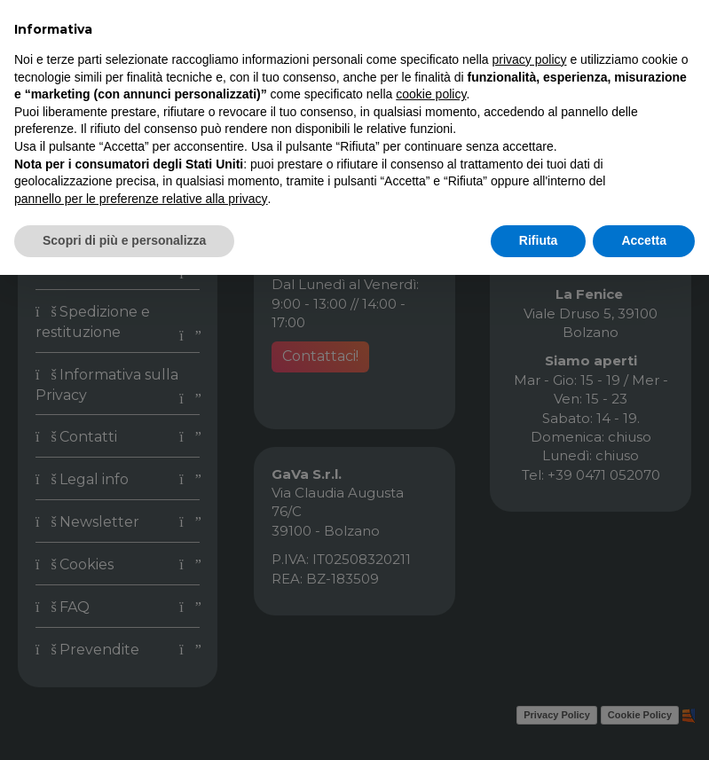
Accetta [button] (643, 240)
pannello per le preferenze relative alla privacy (141, 199)
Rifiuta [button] (538, 240)
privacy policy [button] (529, 59)
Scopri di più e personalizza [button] (124, 240)
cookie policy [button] (431, 94)
